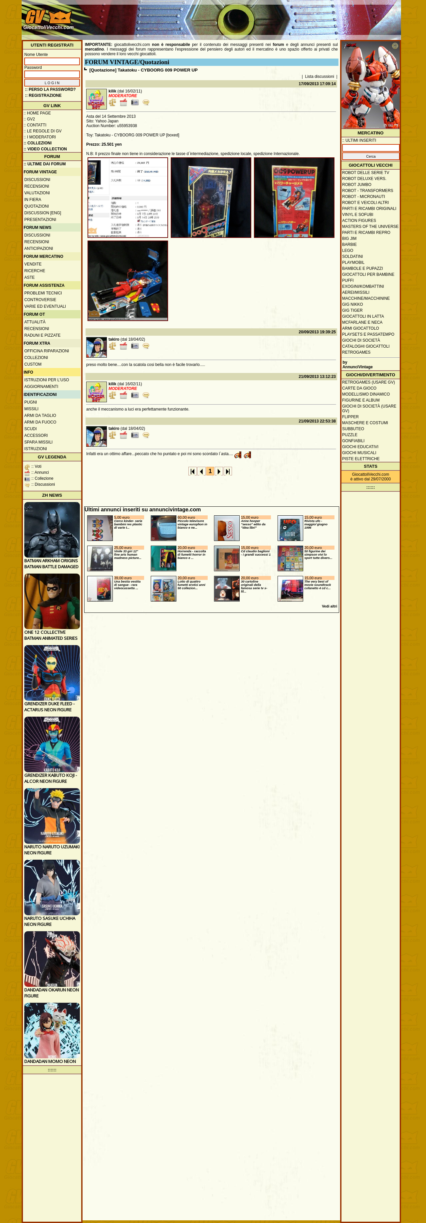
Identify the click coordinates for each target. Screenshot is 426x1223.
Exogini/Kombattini (363, 286)
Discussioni (37, 179)
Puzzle (349, 435)
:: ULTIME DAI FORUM (45, 164)
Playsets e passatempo (368, 334)
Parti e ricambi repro (366, 232)
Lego (347, 250)
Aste (29, 277)
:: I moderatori (40, 137)
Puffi (348, 280)
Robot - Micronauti (363, 196)
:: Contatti (35, 125)
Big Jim (349, 238)
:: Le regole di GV (43, 131)
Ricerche (34, 270)
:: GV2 (29, 119)
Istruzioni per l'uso (46, 380)
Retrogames (356, 352)
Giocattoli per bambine (368, 274)
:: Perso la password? (50, 89)
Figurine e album (361, 400)
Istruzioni (35, 448)
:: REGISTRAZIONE (43, 95)
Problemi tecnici (43, 293)
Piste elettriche (361, 458)
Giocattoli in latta (363, 316)
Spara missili (38, 442)
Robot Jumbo (356, 184)
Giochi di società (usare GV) (369, 408)
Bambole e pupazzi (362, 268)
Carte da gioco (359, 388)
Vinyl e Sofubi (357, 214)
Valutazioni (37, 193)
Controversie (40, 299)
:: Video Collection (45, 149)
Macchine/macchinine (366, 298)
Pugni (30, 402)
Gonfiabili (353, 440)
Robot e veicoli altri (365, 202)
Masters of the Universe (370, 226)
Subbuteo (353, 429)
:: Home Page (37, 113)
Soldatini (352, 256)
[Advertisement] (278, 17)
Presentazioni (40, 219)
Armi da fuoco (40, 422)
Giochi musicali (359, 452)
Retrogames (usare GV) (368, 382)
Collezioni (36, 357)
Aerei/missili (355, 292)
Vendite (33, 264)
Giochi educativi (360, 446)
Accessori (36, 435)
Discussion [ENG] (42, 213)
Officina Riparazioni (46, 351)
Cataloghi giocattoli (365, 346)
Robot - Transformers (367, 190)
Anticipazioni (38, 248)
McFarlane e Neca (362, 322)
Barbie (349, 244)
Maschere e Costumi (365, 423)
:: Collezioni (38, 143)
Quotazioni (36, 206)
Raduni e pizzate (42, 335)
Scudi (30, 429)
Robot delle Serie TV (365, 172)
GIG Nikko (352, 304)
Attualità (35, 322)
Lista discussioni (319, 76)
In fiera (32, 199)
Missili (31, 409)
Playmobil (353, 262)
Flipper (350, 417)
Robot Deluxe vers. (364, 178)
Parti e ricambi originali (369, 208)
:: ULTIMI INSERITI (359, 140)
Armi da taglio (40, 415)
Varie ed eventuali (45, 306)
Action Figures (359, 220)
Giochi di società (361, 340)
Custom (33, 364)
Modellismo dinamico (366, 394)
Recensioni (36, 186)
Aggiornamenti (41, 386)
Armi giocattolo (360, 328)
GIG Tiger (352, 310)
